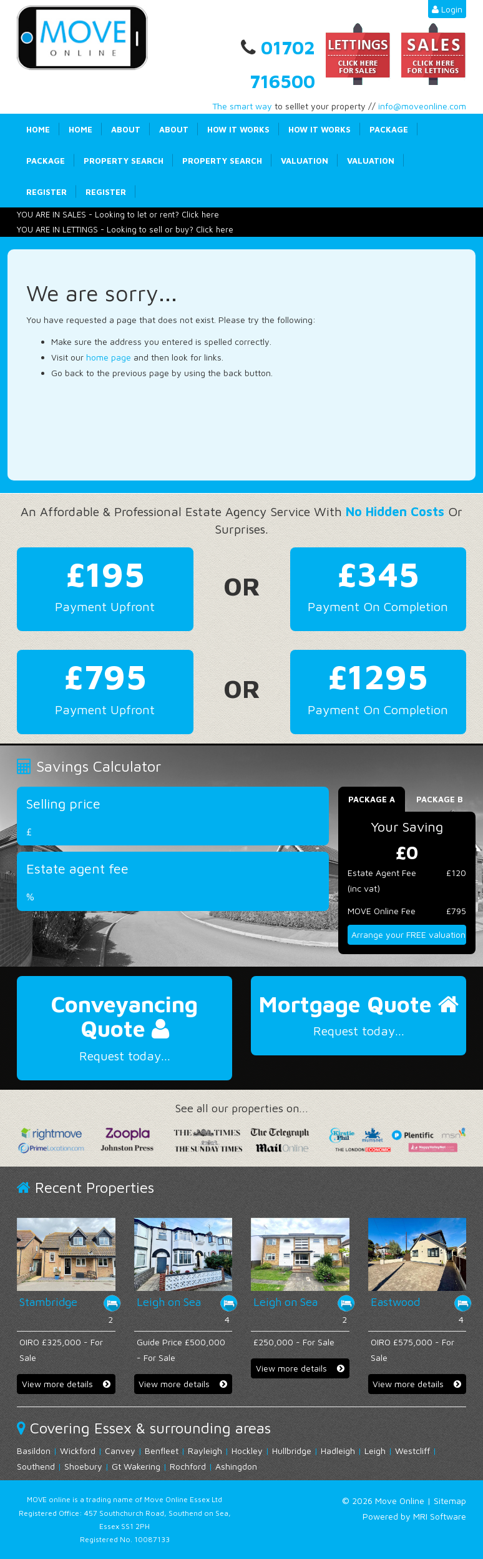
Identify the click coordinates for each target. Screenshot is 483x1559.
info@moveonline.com (422, 106)
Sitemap (450, 1500)
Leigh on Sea (169, 1301)
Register (46, 192)
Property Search (123, 161)
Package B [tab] (439, 799)
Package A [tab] (371, 799)
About (125, 129)
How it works (238, 129)
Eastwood (395, 1301)
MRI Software (439, 1516)
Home (38, 129)
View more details (66, 1383)
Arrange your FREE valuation (408, 934)
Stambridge (48, 1301)
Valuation (304, 161)
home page (108, 357)
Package (388, 129)
